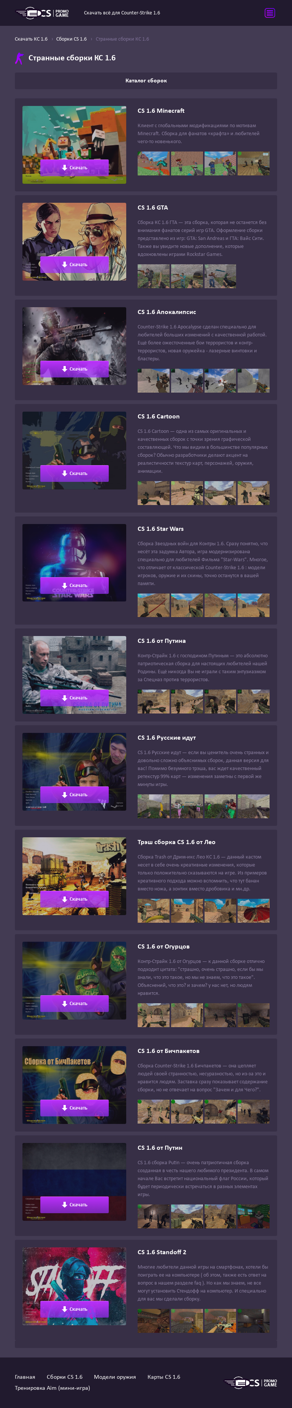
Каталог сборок (146, 81)
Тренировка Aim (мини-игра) (52, 1388)
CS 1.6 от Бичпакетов (169, 1051)
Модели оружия (115, 1377)
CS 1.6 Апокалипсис (167, 312)
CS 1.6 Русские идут (167, 738)
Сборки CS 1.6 (65, 1377)
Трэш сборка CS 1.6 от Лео (177, 842)
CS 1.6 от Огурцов (164, 946)
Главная (25, 1377)
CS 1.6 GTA (153, 208)
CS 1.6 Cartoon (159, 416)
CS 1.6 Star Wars (161, 529)
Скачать (74, 168)
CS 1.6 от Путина (162, 641)
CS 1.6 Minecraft (161, 111)
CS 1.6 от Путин (160, 1148)
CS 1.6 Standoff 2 (162, 1252)
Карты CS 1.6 (164, 1377)
